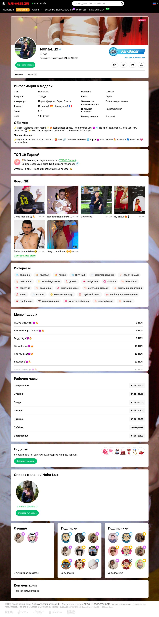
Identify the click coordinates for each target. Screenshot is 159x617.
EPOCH (87, 604)
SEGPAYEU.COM (102, 604)
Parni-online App (97, 9)
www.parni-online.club (48, 604)
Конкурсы (81, 10)
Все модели (8, 10)
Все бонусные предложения (59, 9)
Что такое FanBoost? (135, 57)
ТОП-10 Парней (67, 160)
